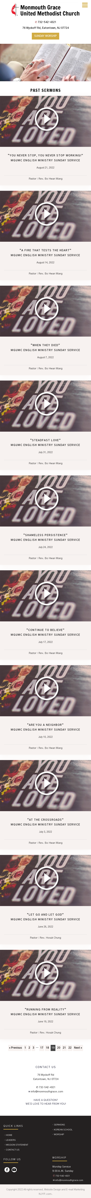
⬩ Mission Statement (16, 1145)
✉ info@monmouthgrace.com (68, 1180)
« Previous (15, 1048)
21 (64, 1048)
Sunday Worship (45, 36)
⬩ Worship (58, 1134)
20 (58, 1048)
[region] (45, 62)
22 (70, 1048)
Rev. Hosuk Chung (50, 938)
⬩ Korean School (62, 1130)
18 (47, 1048)
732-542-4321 (45, 22)
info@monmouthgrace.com (46, 1091)
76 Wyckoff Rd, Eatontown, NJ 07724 (45, 28)
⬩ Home (8, 1135)
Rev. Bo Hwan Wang (50, 178)
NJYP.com (45, 1194)
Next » (78, 1048)
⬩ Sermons (58, 1125)
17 (41, 1048)
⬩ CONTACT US (12, 1150)
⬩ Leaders (10, 1140)
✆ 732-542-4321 (45, 1087)
